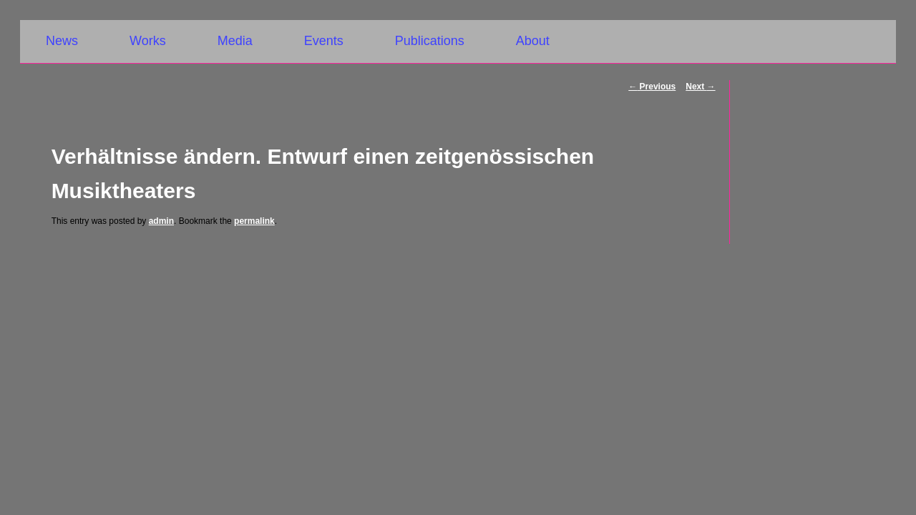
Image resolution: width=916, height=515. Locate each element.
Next (700, 87)
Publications (429, 41)
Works (148, 41)
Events (324, 41)
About (533, 41)
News (62, 41)
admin (161, 221)
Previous (652, 87)
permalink (254, 221)
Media (235, 41)
